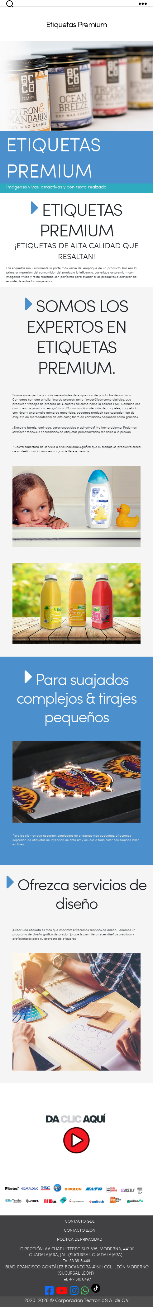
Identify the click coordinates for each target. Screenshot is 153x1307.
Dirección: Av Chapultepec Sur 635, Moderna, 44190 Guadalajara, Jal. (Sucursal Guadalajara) (77, 1252)
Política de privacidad (79, 1239)
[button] (85, 1289)
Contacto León (79, 1230)
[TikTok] (99, 1290)
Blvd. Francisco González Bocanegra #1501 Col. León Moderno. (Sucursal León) (77, 1270)
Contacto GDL (79, 1221)
